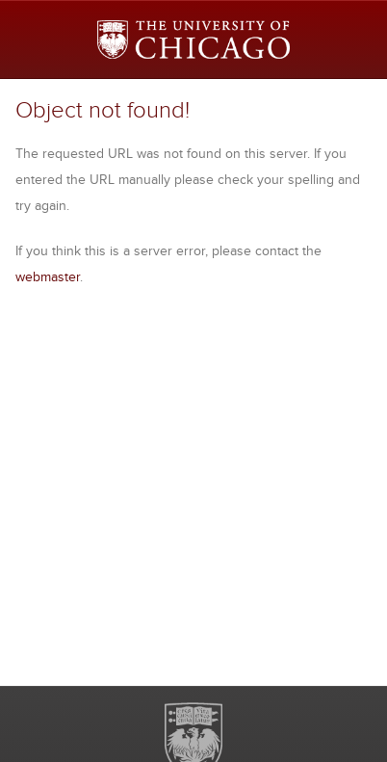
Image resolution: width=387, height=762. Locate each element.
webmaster (47, 276)
